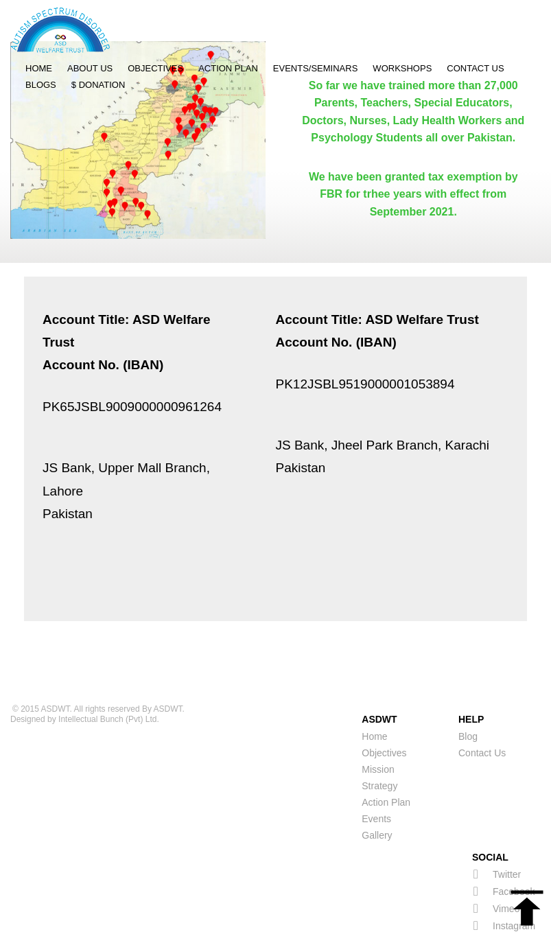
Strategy (379, 751)
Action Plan (228, 68)
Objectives (155, 68)
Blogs (40, 85)
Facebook (504, 856)
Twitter (497, 839)
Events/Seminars (315, 68)
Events (376, 784)
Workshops (402, 68)
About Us (90, 68)
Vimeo (496, 874)
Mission (378, 735)
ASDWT (55, 674)
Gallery (377, 800)
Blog (468, 702)
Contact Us (475, 68)
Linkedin (500, 908)
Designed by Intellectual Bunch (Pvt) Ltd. (84, 685)
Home (38, 68)
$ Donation (98, 85)
